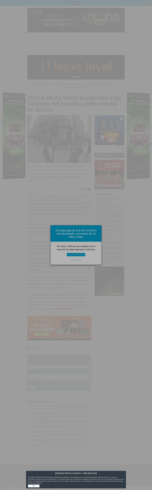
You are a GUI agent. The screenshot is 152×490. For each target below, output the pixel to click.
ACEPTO (34, 486)
